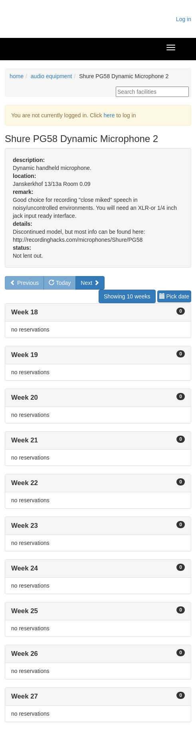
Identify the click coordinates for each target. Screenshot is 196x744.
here (109, 115)
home (17, 76)
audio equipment (51, 76)
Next (90, 283)
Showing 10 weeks (127, 296)
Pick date (174, 296)
